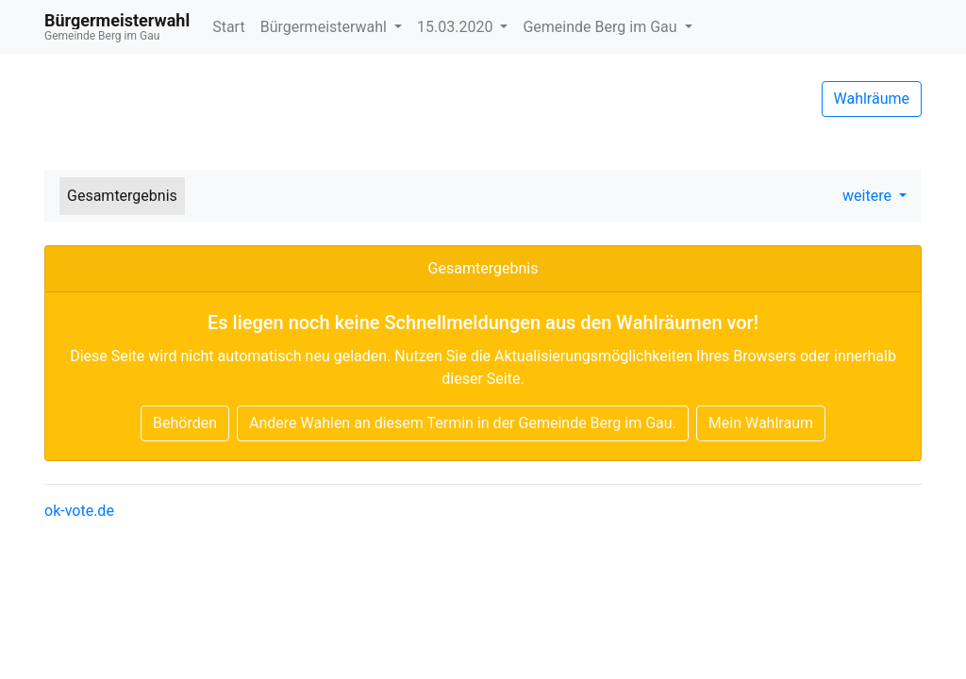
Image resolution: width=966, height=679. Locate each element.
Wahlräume (872, 99)
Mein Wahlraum (760, 423)
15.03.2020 (456, 27)
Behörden (185, 423)
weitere (868, 196)
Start (228, 27)
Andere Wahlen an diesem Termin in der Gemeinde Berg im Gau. (462, 423)
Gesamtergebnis (122, 196)
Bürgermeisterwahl (325, 27)
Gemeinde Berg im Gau (601, 27)
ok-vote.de (79, 511)
